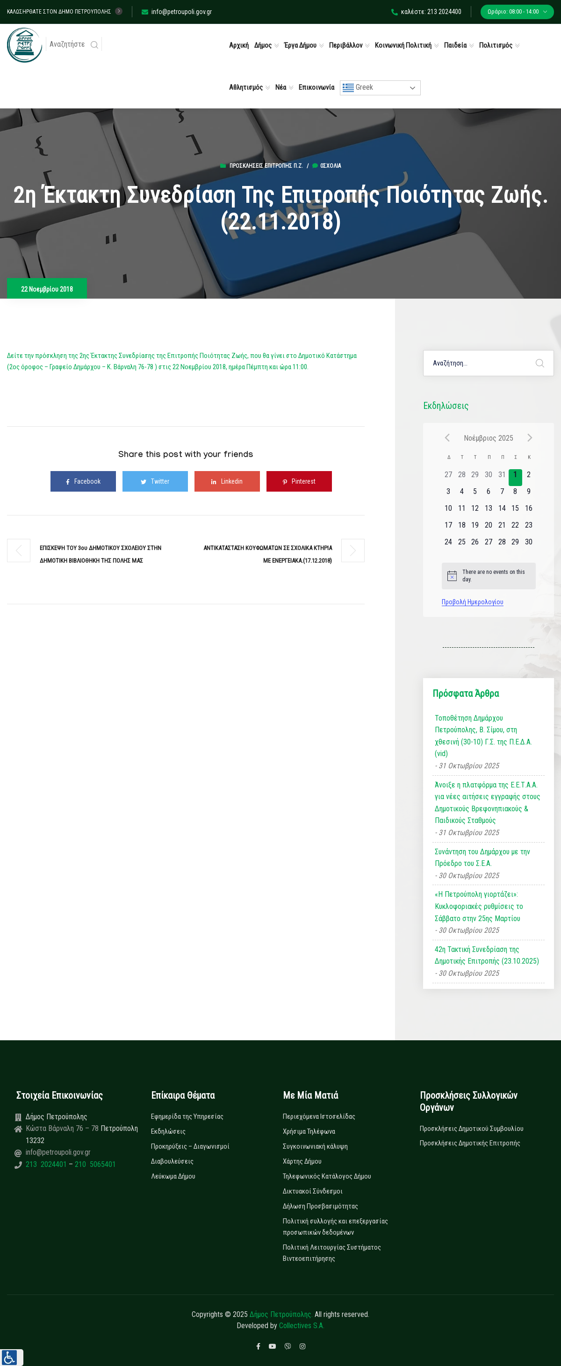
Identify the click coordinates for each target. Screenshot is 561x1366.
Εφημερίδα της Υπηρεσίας (187, 1116)
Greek (358, 87)
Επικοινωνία (316, 87)
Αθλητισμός (246, 87)
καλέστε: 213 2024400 (426, 11)
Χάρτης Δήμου (302, 1161)
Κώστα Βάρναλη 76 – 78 (63, 1128)
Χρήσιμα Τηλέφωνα (309, 1131)
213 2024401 (47, 1164)
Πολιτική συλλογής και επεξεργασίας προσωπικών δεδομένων (335, 1227)
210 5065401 (94, 1164)
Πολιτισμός (495, 45)
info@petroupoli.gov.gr (177, 11)
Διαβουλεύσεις (172, 1161)
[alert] (489, 576)
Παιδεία (455, 45)
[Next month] (530, 437)
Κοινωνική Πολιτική (403, 45)
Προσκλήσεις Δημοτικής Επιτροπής (470, 1143)
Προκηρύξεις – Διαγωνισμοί (190, 1146)
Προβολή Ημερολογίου (472, 602)
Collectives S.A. (301, 1325)
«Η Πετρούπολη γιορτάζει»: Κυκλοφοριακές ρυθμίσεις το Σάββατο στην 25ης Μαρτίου (479, 906)
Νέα (280, 87)
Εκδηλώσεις (168, 1131)
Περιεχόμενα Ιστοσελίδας (319, 1116)
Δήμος (263, 45)
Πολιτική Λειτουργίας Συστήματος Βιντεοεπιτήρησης (332, 1253)
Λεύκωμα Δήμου (173, 1176)
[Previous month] (447, 437)
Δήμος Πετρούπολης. (281, 1314)
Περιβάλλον (345, 45)
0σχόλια (326, 166)
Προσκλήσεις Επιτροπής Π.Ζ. (266, 166)
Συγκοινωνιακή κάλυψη (315, 1146)
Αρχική (239, 45)
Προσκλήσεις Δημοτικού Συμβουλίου (472, 1128)
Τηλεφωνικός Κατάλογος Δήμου (327, 1176)
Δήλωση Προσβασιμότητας (320, 1206)
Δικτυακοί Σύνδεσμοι (313, 1191)
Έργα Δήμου (300, 45)
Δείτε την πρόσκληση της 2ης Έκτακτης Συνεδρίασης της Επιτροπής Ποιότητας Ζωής (127, 355)
